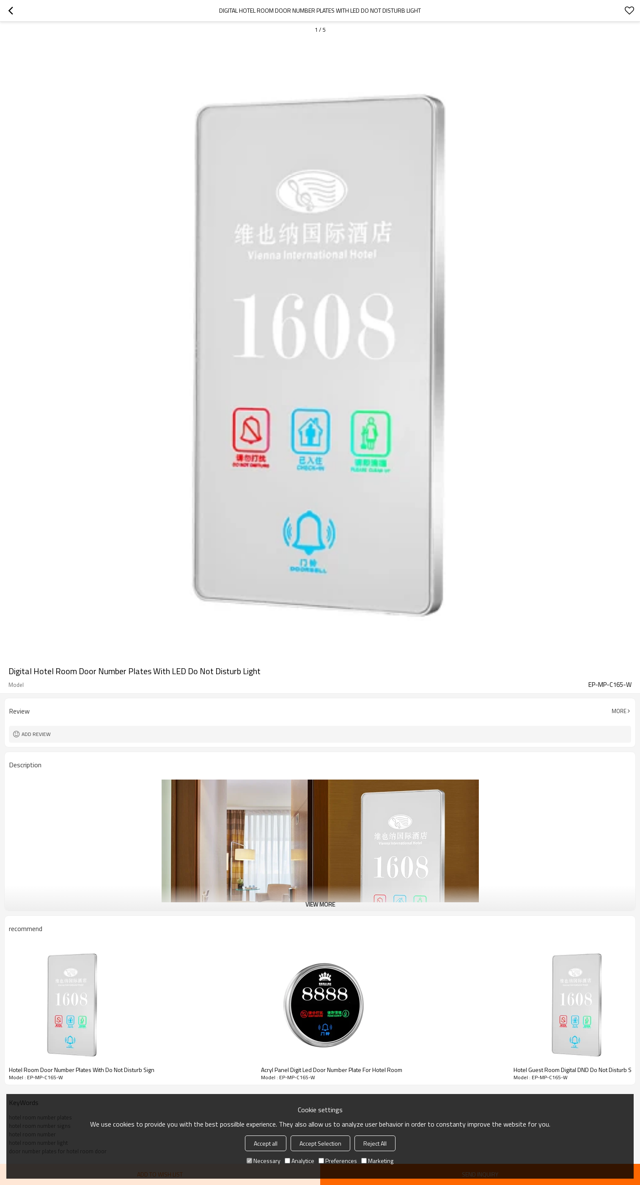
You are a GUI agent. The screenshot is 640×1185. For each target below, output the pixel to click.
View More (320, 904)
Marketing (377, 1160)
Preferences (338, 1160)
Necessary (263, 1160)
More (619, 711)
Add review (36, 734)
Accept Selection (320, 1143)
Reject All (375, 1143)
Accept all (265, 1143)
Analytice (299, 1160)
